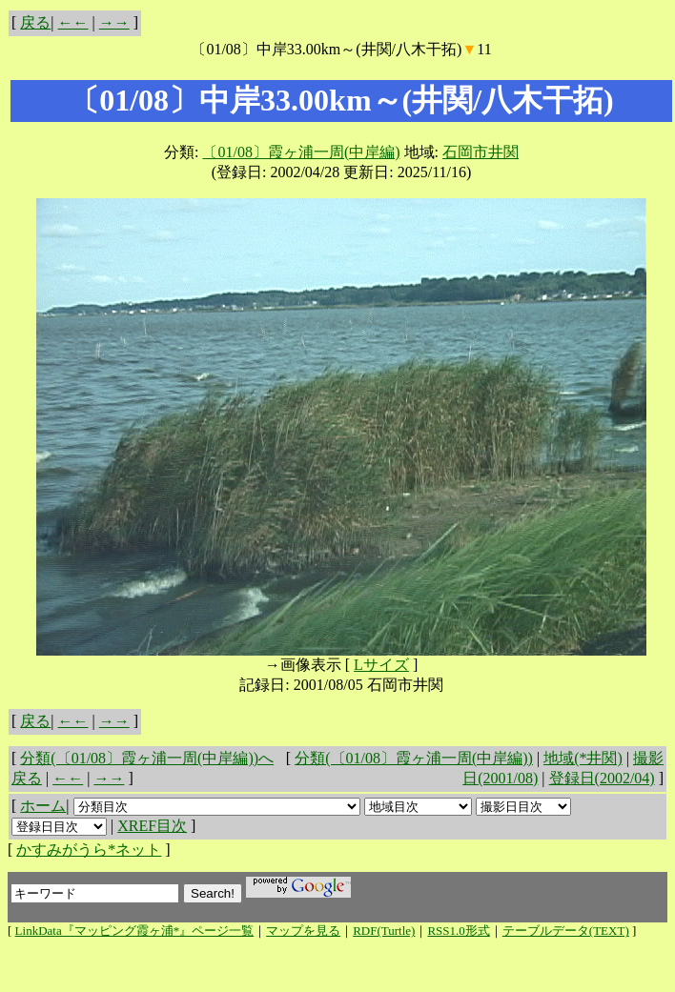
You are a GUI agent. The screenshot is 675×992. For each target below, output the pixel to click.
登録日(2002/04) (602, 778)
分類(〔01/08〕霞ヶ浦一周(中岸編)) (414, 758)
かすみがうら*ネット (88, 849)
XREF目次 (152, 826)
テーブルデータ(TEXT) (565, 930)
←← (73, 22)
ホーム (43, 806)
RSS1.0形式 (458, 930)
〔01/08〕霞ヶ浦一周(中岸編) (300, 152)
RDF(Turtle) (384, 930)
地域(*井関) (583, 758)
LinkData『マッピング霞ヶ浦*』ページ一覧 (135, 930)
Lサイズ (381, 665)
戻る (35, 22)
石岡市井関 (480, 152)
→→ (114, 22)
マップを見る (303, 930)
